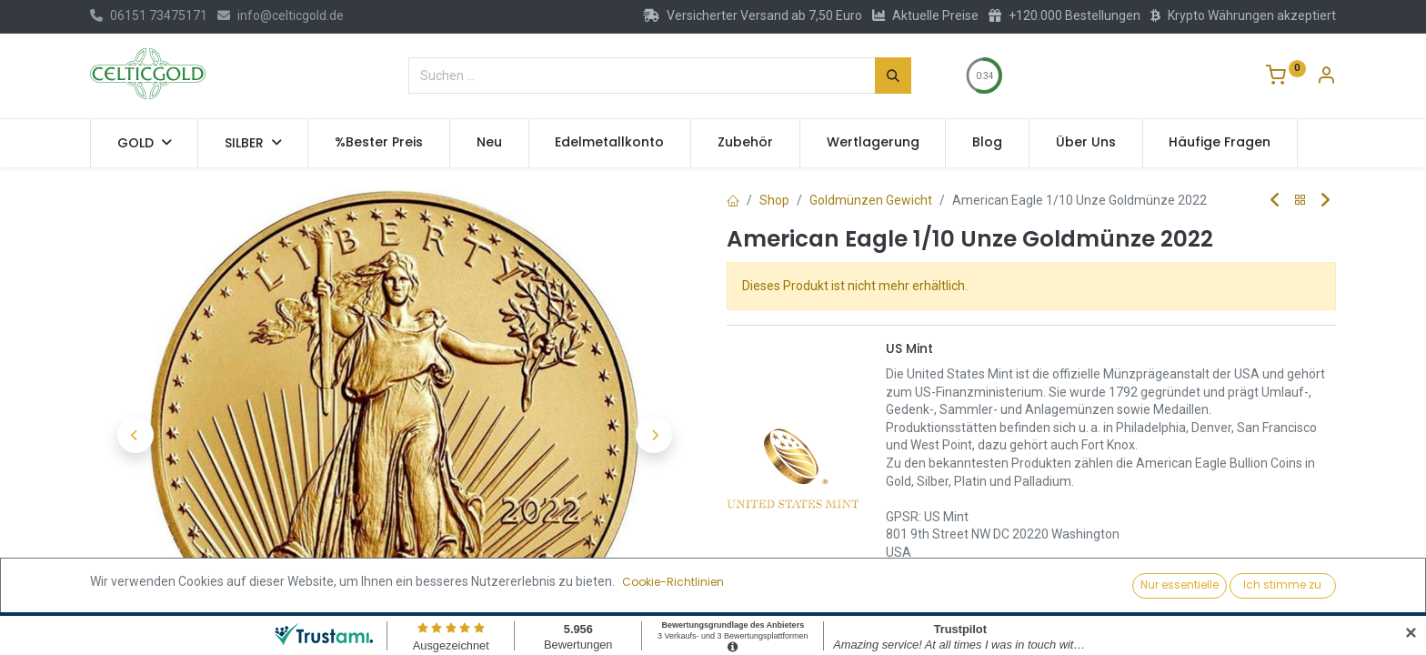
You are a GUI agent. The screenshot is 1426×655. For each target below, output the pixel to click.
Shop (774, 200)
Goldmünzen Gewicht (870, 200)
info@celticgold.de (280, 15)
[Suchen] (893, 75)
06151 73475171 (148, 15)
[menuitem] (378, 142)
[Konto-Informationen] (1326, 77)
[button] (135, 435)
